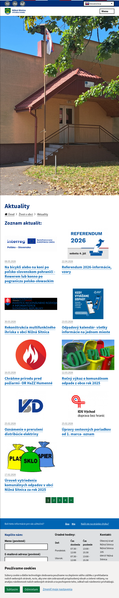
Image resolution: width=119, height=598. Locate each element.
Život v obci (26, 214)
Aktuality (42, 214)
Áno (67, 523)
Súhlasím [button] (12, 589)
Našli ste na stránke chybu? (95, 523)
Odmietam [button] (31, 589)
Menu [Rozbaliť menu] (106, 11)
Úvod (10, 214)
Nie (74, 523)
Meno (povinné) (15, 541)
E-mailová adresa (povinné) (22, 554)
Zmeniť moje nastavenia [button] (57, 589)
